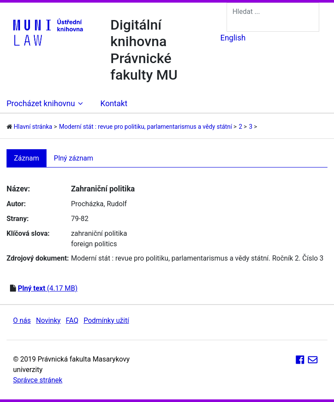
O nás (22, 320)
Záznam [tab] (26, 158)
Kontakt (113, 103)
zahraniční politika (99, 233)
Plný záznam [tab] (74, 158)
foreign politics (94, 244)
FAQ (72, 320)
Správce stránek (37, 380)
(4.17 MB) (47, 288)
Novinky (48, 320)
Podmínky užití (106, 320)
